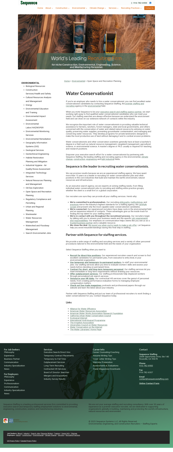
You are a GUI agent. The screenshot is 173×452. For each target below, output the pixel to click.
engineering (91, 159)
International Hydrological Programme (87, 320)
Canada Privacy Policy (28, 441)
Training (57, 433)
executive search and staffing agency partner (121, 112)
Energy (29, 105)
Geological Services (35, 150)
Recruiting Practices (73, 435)
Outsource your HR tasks (82, 278)
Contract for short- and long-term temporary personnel (96, 269)
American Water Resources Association (88, 311)
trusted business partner (81, 223)
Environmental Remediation (38, 139)
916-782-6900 (146, 365)
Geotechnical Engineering (37, 154)
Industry (26, 433)
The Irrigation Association (82, 322)
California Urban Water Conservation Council (90, 315)
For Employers (11, 374)
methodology (137, 202)
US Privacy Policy (13, 441)
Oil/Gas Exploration (34, 188)
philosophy (125, 202)
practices (74, 204)
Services (48, 349)
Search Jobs (35, 433)
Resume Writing (47, 433)
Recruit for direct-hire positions (85, 255)
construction (79, 159)
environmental (94, 106)
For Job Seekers (12, 349)
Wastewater (31, 214)
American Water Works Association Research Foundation (96, 313)
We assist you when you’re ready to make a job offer (112, 225)
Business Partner (12, 359)
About (20, 433)
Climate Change (50, 435)
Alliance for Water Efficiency (83, 309)
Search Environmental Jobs (38, 233)
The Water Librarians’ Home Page (85, 329)
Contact (143, 349)
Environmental (78, 81)
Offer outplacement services (84, 274)
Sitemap (74, 433)
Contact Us (149, 8)
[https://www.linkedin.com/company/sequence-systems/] (150, 3)
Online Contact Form (149, 383)
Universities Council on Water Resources (88, 325)
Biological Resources (35, 86)
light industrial (107, 159)
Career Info (98, 349)
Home (40, 8)
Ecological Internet (78, 318)
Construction (26, 435)
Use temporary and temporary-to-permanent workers (95, 262)
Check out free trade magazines (85, 285)
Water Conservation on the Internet (86, 327)
